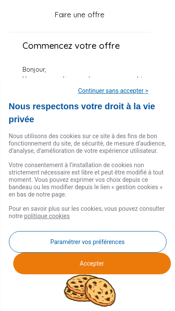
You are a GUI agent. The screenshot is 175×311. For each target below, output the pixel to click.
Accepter (92, 263)
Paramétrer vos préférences (87, 241)
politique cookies (47, 216)
